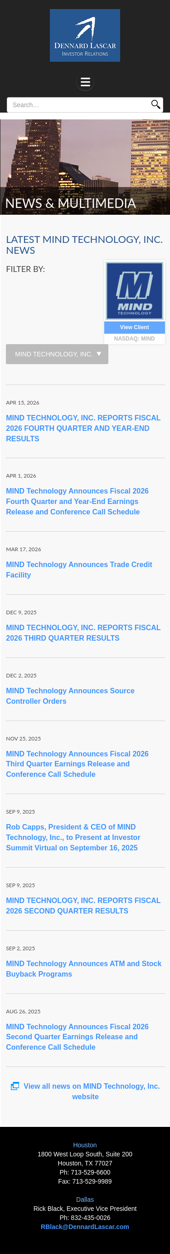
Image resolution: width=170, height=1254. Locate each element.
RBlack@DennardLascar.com (85, 1226)
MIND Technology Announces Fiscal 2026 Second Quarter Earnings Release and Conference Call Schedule (77, 1037)
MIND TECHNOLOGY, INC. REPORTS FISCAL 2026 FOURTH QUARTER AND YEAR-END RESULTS (83, 428)
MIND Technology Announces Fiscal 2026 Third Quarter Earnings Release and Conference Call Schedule (77, 764)
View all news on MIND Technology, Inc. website (85, 1091)
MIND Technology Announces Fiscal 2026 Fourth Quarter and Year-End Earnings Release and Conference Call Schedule (77, 501)
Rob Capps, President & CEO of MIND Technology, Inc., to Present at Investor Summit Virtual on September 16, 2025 (73, 837)
